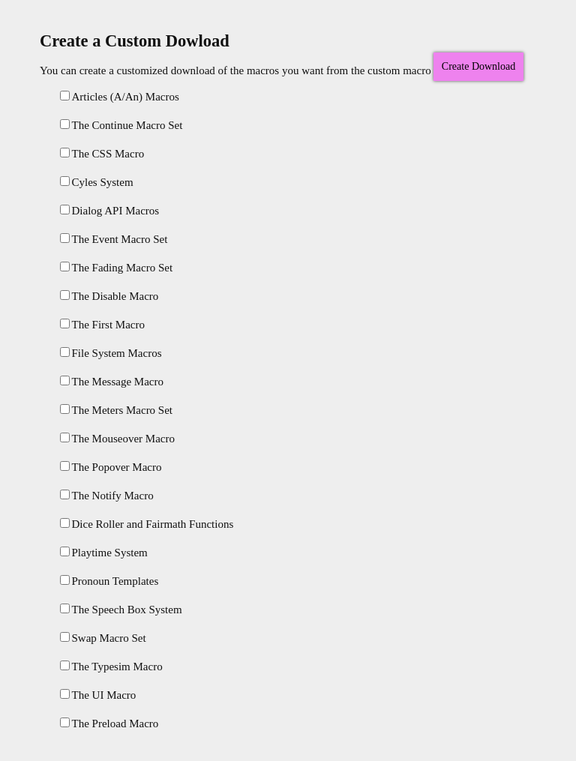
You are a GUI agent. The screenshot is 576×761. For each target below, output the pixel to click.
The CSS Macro (102, 154)
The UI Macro (98, 695)
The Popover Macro (111, 467)
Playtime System (104, 553)
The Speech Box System (121, 610)
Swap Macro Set (103, 638)
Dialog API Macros (110, 211)
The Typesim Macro (111, 667)
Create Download (478, 66)
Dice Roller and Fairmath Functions (147, 524)
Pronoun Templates (109, 581)
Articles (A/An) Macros (119, 97)
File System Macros (111, 353)
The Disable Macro (109, 296)
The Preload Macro (109, 724)
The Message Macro (112, 382)
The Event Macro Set (114, 239)
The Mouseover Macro (117, 439)
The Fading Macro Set (116, 268)
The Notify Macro (107, 496)
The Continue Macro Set (121, 125)
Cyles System (97, 182)
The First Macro (102, 325)
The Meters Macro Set (116, 410)
